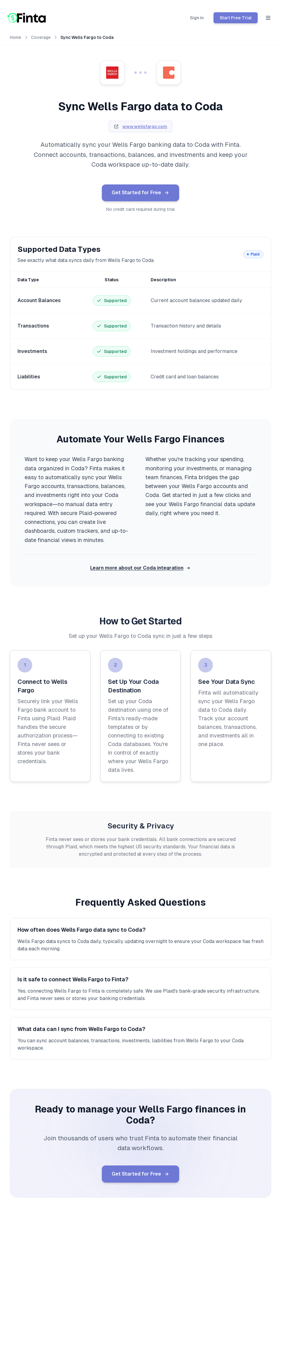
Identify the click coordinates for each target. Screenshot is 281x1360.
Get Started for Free (141, 193)
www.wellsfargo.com (144, 126)
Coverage (41, 37)
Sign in (197, 17)
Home (15, 37)
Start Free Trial (236, 17)
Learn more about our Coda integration (140, 568)
